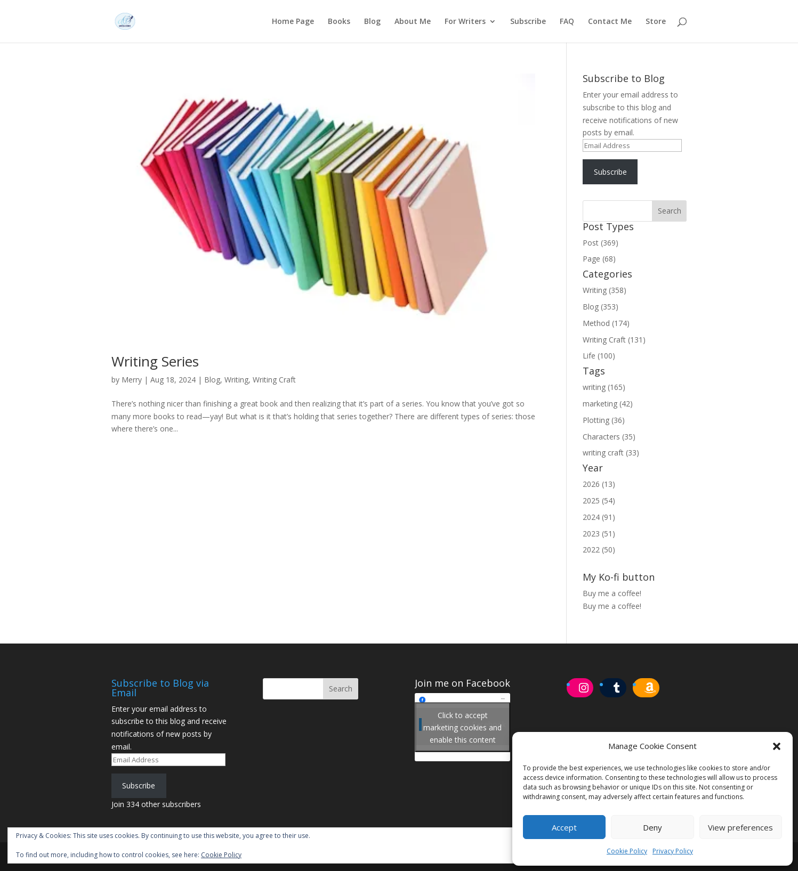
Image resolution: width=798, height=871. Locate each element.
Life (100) (599, 356)
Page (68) (599, 259)
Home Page (293, 22)
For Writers (465, 22)
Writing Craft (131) (614, 340)
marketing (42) (608, 403)
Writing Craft (274, 380)
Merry (132, 380)
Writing (236, 380)
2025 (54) (599, 500)
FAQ (567, 22)
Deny (652, 827)
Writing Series (155, 361)
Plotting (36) (604, 420)
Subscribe (528, 22)
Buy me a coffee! (612, 606)
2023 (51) (599, 533)
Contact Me (610, 22)
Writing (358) (604, 290)
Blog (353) (600, 307)
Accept (564, 827)
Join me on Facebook (462, 683)
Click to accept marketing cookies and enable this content (462, 727)
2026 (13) (599, 484)
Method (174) (606, 323)
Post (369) (600, 243)
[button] (776, 746)
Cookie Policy (627, 851)
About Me (412, 22)
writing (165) (604, 387)
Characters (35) (609, 437)
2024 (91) (599, 517)
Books (339, 22)
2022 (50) (599, 549)
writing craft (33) (611, 452)
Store (656, 22)
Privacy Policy (672, 851)
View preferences (740, 827)
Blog (372, 22)
